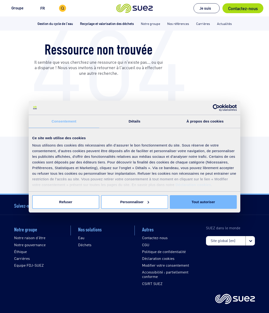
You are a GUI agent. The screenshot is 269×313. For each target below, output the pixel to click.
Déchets (84, 244)
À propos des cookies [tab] (205, 121)
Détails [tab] (134, 121)
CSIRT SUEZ (152, 283)
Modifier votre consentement (165, 265)
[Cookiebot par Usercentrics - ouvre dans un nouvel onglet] (216, 107)
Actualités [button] (224, 23)
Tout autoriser (203, 202)
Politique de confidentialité (164, 251)
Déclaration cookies (193, 185)
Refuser (65, 202)
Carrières (22, 258)
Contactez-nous (243, 8)
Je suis (205, 8)
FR (42, 8)
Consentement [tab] (63, 121)
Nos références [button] (178, 23)
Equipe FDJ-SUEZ (29, 265)
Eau (81, 237)
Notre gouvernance (30, 244)
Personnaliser (134, 202)
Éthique (20, 251)
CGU (145, 244)
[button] (134, 8)
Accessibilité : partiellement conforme (165, 274)
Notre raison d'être (29, 237)
